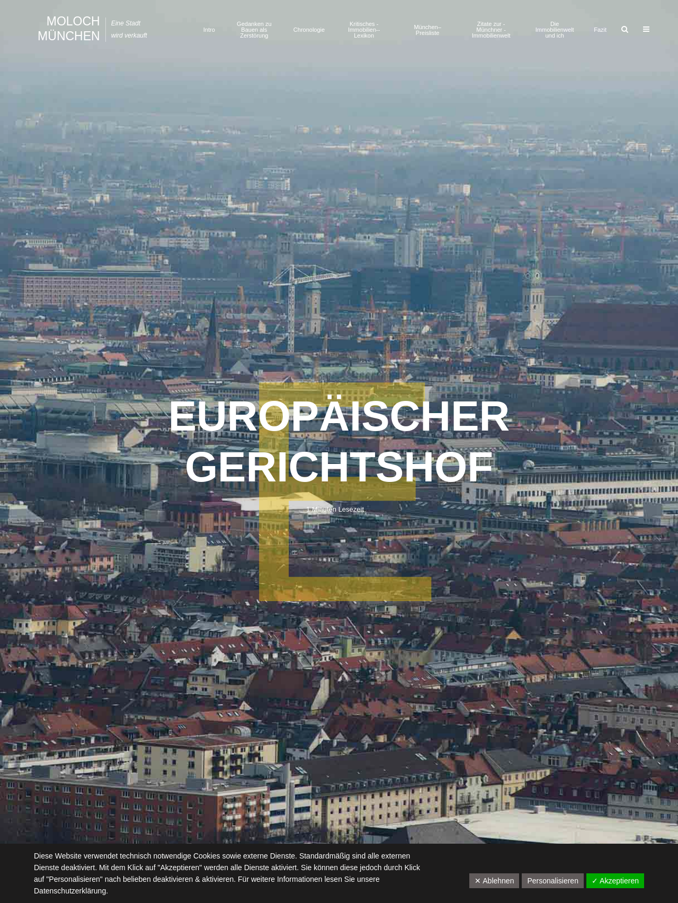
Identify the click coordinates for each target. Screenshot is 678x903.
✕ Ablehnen (494, 881)
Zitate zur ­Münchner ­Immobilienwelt (491, 30)
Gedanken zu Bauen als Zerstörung (254, 30)
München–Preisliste (427, 30)
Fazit (600, 29)
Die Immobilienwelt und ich (555, 30)
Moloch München (69, 28)
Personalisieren (552, 881)
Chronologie (309, 29)
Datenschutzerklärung (70, 891)
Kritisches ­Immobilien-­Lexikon (364, 30)
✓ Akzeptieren (615, 881)
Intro (209, 29)
